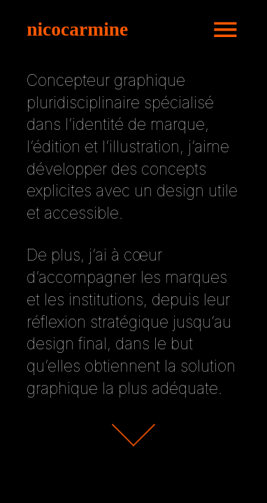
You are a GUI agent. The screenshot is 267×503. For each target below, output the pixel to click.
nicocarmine (77, 29)
